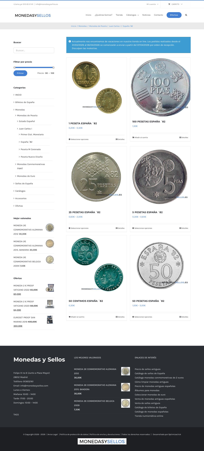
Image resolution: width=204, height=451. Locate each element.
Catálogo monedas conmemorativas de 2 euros (159, 377)
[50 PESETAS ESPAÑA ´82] (160, 265)
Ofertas (19, 205)
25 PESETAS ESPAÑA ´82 (84, 212)
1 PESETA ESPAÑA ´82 (83, 123)
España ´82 (26, 142)
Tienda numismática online (149, 416)
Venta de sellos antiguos (147, 403)
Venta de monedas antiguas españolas (155, 399)
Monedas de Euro (26, 176)
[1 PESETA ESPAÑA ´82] (96, 88)
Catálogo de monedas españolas (151, 411)
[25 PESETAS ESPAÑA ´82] (96, 176)
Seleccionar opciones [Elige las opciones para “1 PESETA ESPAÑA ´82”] (79, 139)
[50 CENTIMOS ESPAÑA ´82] (96, 265)
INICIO (18, 94)
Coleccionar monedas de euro (150, 394)
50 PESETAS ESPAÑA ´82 (148, 301)
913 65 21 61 (28, 4)
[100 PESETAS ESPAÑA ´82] (160, 87)
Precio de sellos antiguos (148, 369)
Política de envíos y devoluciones (105, 434)
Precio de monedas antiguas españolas (155, 386)
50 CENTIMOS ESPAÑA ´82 (86, 301)
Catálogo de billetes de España (151, 407)
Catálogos (20, 191)
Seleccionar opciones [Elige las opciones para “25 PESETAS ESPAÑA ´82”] (79, 228)
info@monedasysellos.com (34, 385)
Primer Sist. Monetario (32, 134)
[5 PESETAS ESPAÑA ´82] (160, 176)
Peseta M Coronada (31, 149)
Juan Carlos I (25, 128)
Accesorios (21, 198)
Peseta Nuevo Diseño (32, 156)
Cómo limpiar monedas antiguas (152, 382)
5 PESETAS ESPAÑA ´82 (147, 212)
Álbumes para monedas (147, 390)
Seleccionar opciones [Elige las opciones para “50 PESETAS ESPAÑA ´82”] (143, 317)
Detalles (121, 139)
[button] (186, 14)
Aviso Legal (53, 434)
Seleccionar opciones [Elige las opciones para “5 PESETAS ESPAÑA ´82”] (143, 228)
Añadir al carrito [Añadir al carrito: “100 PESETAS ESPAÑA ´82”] (141, 137)
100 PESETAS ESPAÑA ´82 (148, 121)
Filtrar (20, 73)
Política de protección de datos (74, 434)
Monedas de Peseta (27, 115)
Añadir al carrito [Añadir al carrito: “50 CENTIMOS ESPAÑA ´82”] (77, 317)
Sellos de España (24, 183)
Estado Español (27, 121)
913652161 (28, 381)
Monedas (20, 109)
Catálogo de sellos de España (150, 373)
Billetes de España (24, 102)
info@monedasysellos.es (46, 4)
